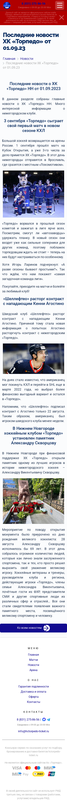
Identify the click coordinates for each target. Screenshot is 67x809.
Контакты (33, 702)
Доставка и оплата (33, 691)
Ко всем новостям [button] (33, 628)
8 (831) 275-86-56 (33, 3)
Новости (33, 665)
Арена (33, 670)
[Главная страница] (7, 5)
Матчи (33, 659)
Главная (33, 654)
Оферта (34, 696)
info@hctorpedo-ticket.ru (33, 731)
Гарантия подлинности (33, 686)
